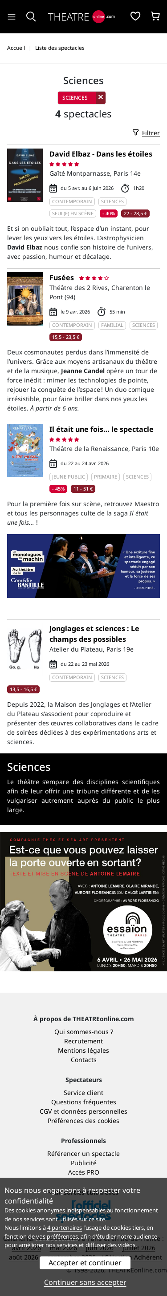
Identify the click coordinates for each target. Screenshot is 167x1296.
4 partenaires (64, 1228)
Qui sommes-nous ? (83, 1031)
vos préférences (57, 1236)
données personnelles (94, 1111)
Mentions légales (83, 1050)
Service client (83, 1092)
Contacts (84, 1059)
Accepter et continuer (85, 1263)
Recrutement (83, 1041)
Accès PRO (83, 1172)
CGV (46, 1111)
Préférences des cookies (83, 1120)
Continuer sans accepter (85, 1282)
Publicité (84, 1163)
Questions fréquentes (83, 1102)
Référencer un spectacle (83, 1153)
